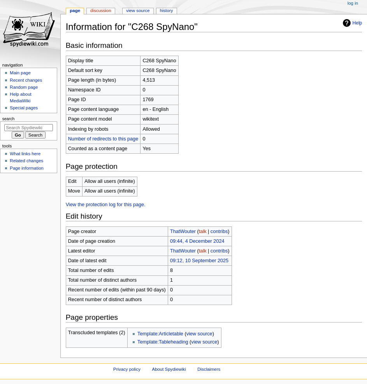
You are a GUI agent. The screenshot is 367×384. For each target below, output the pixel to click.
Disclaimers (208, 369)
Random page (24, 87)
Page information (27, 168)
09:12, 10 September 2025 (199, 260)
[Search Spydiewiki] (28, 127)
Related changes (26, 160)
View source (137, 10)
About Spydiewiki (169, 369)
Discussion (100, 10)
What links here (25, 153)
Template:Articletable (160, 334)
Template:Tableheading (162, 342)
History (166, 10)
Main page (20, 72)
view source (199, 334)
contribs (219, 231)
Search (8, 118)
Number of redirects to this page (103, 139)
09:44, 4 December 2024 (197, 241)
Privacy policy (126, 369)
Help (351, 23)
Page (75, 10)
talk (203, 231)
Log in (353, 3)
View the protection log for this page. (106, 204)
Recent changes (26, 80)
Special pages (24, 107)
